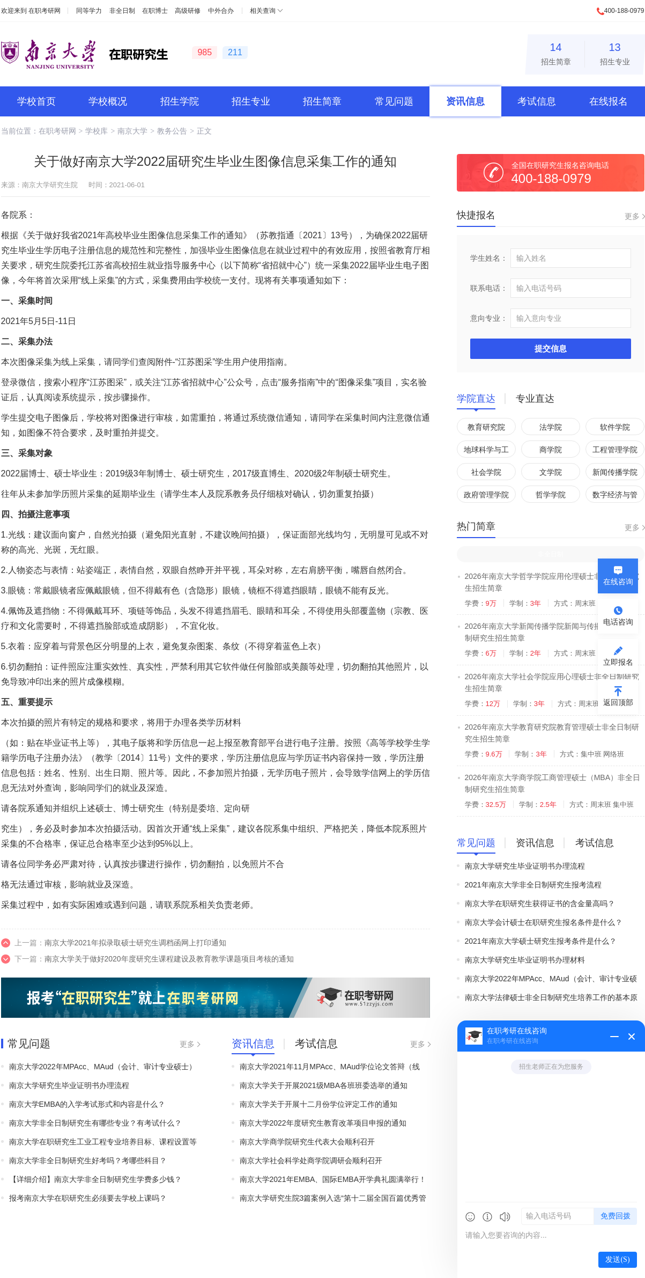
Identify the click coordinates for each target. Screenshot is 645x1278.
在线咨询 (618, 581)
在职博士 (155, 10)
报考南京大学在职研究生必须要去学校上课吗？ (88, 1198)
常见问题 (394, 101)
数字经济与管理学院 (614, 496)
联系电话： (489, 288)
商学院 (550, 449)
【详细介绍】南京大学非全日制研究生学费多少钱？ (95, 1179)
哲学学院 (551, 494)
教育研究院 (486, 427)
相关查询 (263, 10)
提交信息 (551, 348)
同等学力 (89, 10)
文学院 (550, 472)
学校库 (96, 131)
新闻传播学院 (614, 472)
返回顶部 (618, 702)
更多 (187, 1044)
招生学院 (179, 101)
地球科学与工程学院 (486, 451)
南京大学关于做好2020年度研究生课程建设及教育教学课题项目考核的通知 (169, 958)
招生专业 (614, 52)
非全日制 (122, 10)
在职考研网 (44, 10)
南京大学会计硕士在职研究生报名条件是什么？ (543, 922)
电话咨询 (618, 622)
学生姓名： (489, 258)
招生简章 (556, 52)
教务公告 (172, 131)
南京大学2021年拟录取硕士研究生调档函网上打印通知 (135, 942)
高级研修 (188, 10)
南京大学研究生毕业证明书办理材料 (525, 960)
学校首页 (36, 101)
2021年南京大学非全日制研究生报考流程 (533, 884)
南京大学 (132, 131)
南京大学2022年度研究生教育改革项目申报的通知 (323, 1123)
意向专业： (489, 318)
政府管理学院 (486, 494)
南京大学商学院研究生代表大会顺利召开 (307, 1141)
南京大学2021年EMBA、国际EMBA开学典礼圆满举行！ (333, 1179)
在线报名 (608, 101)
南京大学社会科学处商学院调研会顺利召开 (311, 1160)
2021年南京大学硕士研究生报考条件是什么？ (541, 941)
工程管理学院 (614, 449)
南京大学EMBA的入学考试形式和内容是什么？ (87, 1104)
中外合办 (221, 10)
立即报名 (618, 662)
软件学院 (615, 427)
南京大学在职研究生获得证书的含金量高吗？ (540, 903)
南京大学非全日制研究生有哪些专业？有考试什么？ (95, 1123)
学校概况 (107, 101)
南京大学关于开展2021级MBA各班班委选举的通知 (323, 1085)
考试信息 (536, 101)
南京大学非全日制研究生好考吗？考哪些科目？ (88, 1160)
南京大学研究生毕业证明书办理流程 (69, 1085)
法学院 (550, 427)
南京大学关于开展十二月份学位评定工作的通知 (318, 1104)
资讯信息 (465, 101)
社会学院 (486, 472)
